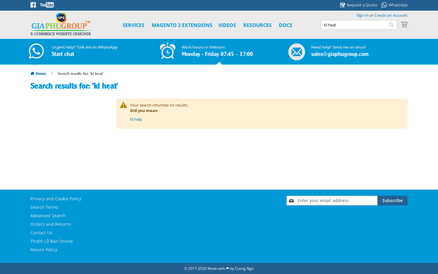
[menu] (200, 25)
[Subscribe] (392, 200)
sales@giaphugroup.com (340, 54)
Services (133, 25)
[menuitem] (182, 25)
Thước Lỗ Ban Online (51, 241)
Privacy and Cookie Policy (55, 198)
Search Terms (44, 207)
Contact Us (41, 232)
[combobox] (359, 25)
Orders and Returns (50, 224)
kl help (136, 119)
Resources (257, 25)
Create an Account (391, 15)
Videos (227, 25)
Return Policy (43, 249)
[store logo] (60, 24)
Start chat (63, 54)
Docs (285, 25)
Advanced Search (48, 215)
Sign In (362, 15)
